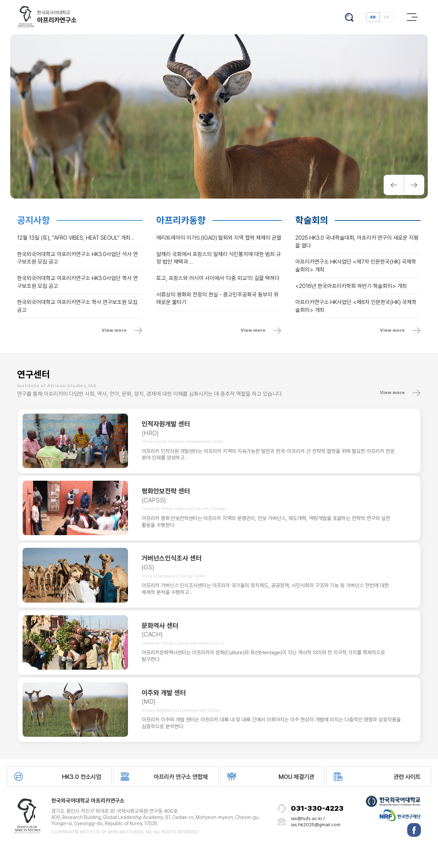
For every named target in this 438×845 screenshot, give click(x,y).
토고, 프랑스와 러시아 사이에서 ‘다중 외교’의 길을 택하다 (218, 278)
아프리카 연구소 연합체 (181, 776)
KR (373, 17)
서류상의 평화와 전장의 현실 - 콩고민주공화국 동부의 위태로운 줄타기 (217, 298)
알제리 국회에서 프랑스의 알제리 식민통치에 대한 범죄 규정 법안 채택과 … (218, 258)
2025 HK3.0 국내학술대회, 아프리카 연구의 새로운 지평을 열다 (356, 242)
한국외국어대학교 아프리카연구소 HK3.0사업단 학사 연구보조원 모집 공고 (77, 282)
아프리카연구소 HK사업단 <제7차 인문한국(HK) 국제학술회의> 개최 (355, 265)
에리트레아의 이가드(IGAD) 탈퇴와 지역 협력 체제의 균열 (218, 238)
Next (414, 185)
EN (386, 17)
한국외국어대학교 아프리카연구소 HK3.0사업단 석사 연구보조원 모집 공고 (77, 258)
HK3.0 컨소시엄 (81, 776)
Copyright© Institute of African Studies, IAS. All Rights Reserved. (125, 832)
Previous (394, 185)
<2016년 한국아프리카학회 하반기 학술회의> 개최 (351, 286)
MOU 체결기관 (296, 776)
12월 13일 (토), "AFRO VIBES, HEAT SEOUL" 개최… (75, 238)
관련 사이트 (407, 776)
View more (114, 330)
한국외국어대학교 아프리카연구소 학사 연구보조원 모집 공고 (77, 306)
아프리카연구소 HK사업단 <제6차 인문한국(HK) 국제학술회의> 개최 (355, 306)
